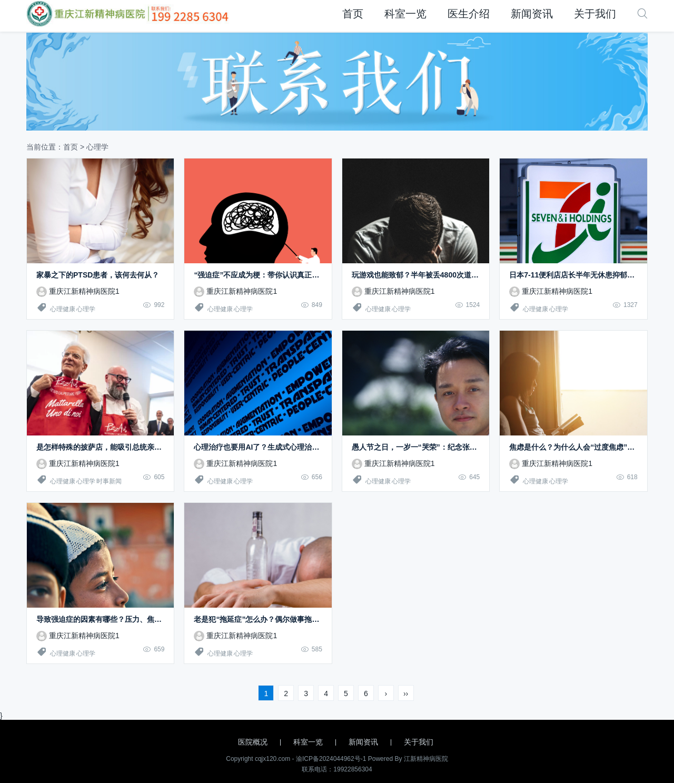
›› (405, 693)
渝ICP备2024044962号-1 (331, 758)
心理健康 (62, 309)
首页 (352, 13)
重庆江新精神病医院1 (78, 291)
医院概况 (252, 742)
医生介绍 (469, 13)
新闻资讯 (532, 13)
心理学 (85, 309)
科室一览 (405, 13)
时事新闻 (109, 481)
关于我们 (595, 13)
